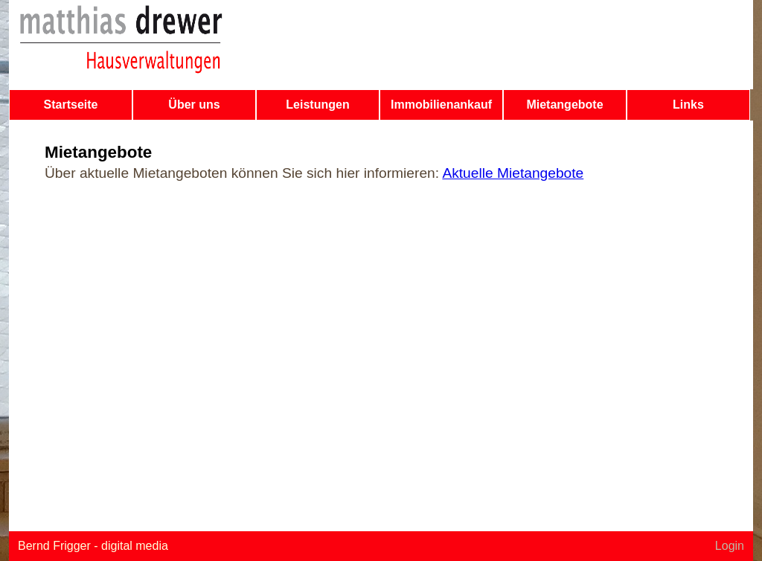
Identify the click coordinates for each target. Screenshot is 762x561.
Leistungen (317, 104)
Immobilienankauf (441, 104)
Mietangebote (564, 104)
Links (688, 104)
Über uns (194, 104)
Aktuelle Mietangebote (512, 173)
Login (729, 545)
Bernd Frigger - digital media (93, 545)
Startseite (71, 104)
